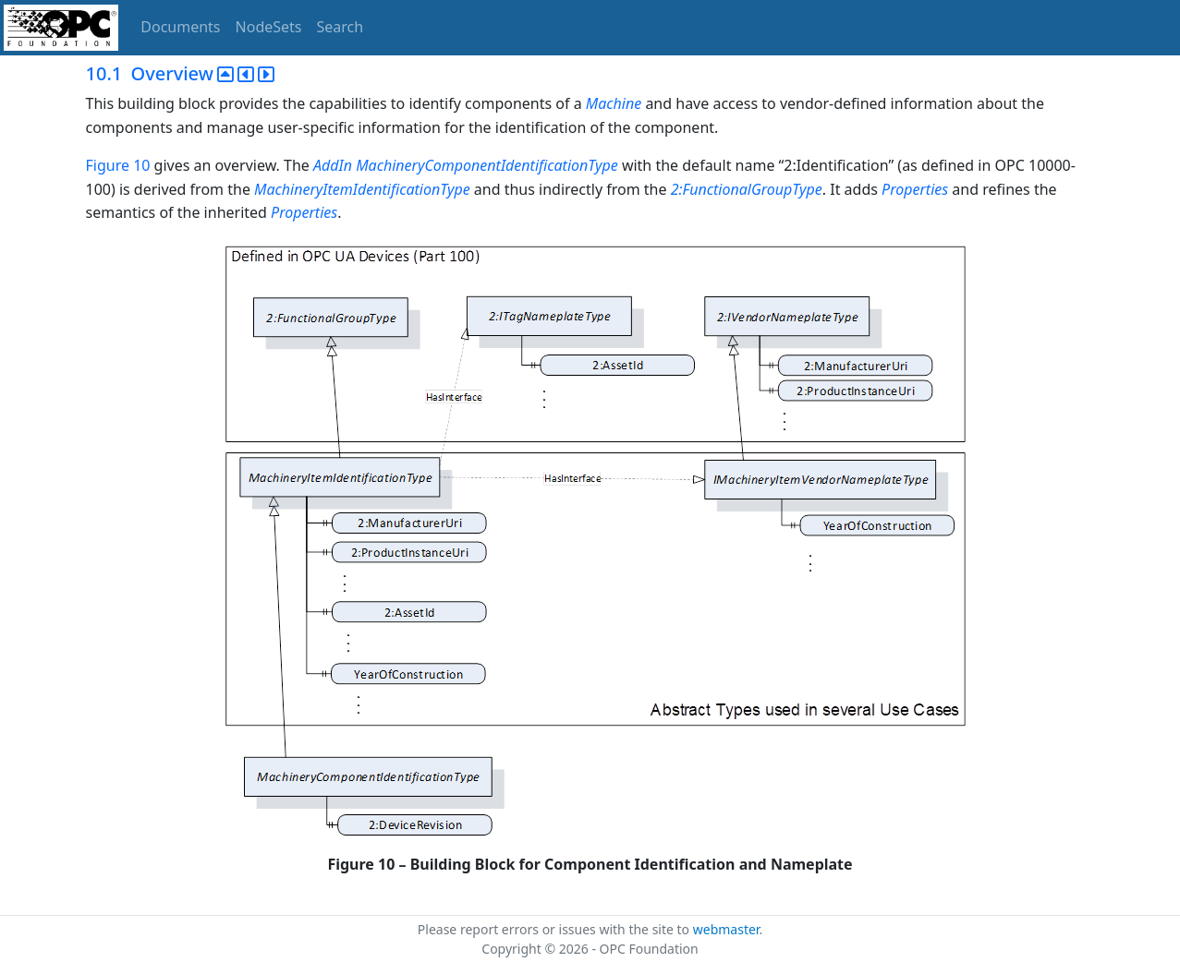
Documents (180, 27)
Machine (613, 103)
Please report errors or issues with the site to (555, 929)
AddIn (332, 165)
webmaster (726, 929)
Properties (915, 189)
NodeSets (269, 27)
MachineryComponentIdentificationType (487, 165)
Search (340, 27)
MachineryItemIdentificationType (362, 189)
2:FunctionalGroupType (746, 189)
